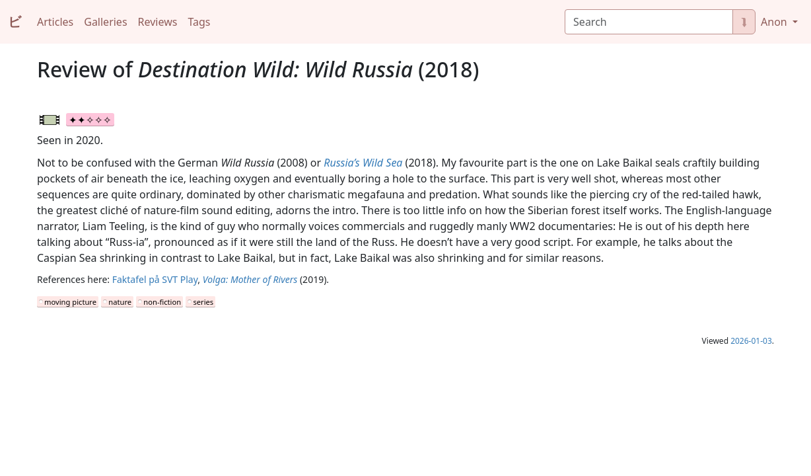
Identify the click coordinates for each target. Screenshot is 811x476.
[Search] (649, 21)
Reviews (158, 22)
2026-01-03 (751, 340)
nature (119, 302)
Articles (55, 22)
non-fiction (162, 302)
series (203, 302)
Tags (199, 22)
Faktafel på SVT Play (155, 279)
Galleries (105, 22)
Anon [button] (775, 22)
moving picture (70, 302)
